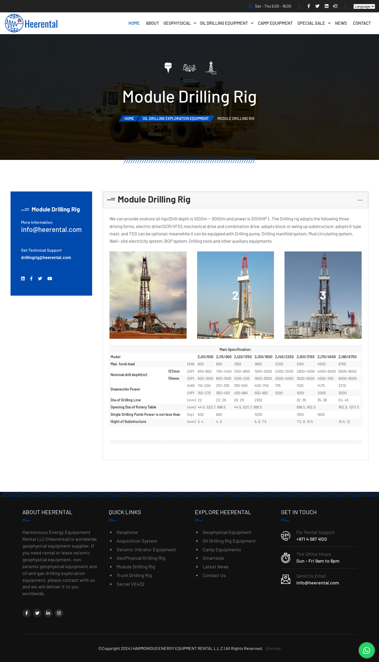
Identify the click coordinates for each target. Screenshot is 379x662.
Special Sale (314, 23)
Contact (362, 23)
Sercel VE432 (130, 584)
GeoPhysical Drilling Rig (141, 558)
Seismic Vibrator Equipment (146, 549)
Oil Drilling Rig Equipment (229, 541)
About (152, 23)
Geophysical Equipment (227, 532)
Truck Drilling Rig (134, 575)
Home (134, 23)
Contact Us (214, 575)
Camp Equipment (275, 23)
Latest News (216, 566)
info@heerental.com (51, 229)
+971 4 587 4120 (311, 539)
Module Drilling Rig (136, 566)
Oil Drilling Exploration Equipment (176, 118)
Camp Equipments (222, 549)
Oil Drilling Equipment (226, 23)
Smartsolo (213, 558)
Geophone (127, 532)
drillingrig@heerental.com (46, 257)
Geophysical (179, 23)
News (341, 23)
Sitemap (273, 648)
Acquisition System (137, 541)
